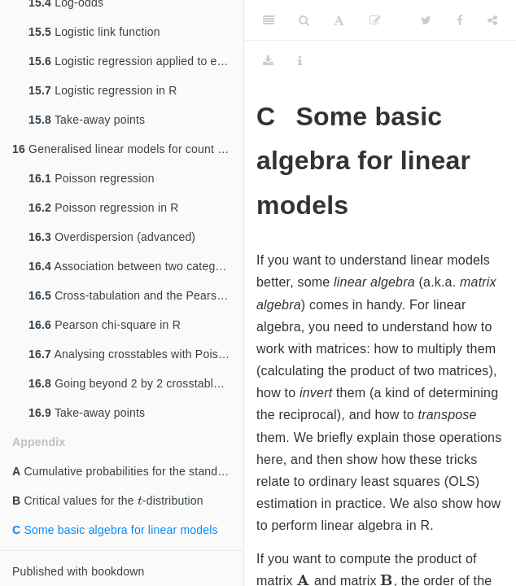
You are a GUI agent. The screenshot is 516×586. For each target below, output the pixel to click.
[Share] (492, 20)
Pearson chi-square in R (104, 324)
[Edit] (375, 20)
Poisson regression (91, 178)
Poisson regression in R (103, 207)
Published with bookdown (78, 571)
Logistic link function (94, 31)
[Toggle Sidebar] (268, 20)
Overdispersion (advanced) (111, 236)
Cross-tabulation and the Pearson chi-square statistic (135, 295)
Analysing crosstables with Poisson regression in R (135, 354)
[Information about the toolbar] (300, 61)
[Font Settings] (338, 20)
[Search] (303, 20)
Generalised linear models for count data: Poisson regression (127, 148)
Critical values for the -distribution (107, 498)
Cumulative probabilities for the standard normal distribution (127, 471)
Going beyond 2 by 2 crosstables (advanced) (135, 383)
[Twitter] (426, 20)
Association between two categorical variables (135, 266)
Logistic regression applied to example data (135, 61)
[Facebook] (459, 20)
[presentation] (140, 500)
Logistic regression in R (102, 90)
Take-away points (86, 119)
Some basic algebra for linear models (115, 529)
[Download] (268, 61)
